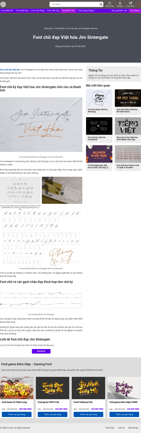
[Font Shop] (130, 4)
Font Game (135, 11)
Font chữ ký (59, 29)
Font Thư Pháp (37, 11)
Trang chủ (48, 29)
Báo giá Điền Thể (119, 11)
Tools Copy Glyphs (86, 11)
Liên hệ (121, 428)
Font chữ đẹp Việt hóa (10, 70)
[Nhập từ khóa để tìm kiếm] (74, 4)
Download (41, 351)
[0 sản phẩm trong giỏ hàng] (139, 5)
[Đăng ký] (120, 4)
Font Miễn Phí (7, 11)
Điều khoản (133, 428)
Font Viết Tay (53, 11)
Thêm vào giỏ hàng (16, 414)
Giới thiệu (110, 428)
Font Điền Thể (68, 11)
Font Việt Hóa (22, 11)
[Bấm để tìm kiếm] (101, 4)
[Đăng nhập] (109, 4)
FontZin (67, 47)
